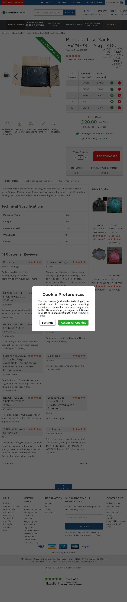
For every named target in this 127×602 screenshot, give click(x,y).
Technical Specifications (38, 179)
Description (11, 179)
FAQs (26, 504)
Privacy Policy (9, 522)
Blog (47, 504)
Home (4, 33)
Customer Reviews (68, 179)
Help (62, 2)
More (111, 24)
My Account (94, 2)
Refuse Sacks (17, 33)
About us (48, 501)
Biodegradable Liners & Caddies (35, 24)
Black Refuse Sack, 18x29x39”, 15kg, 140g (46, 33)
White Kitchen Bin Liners (92, 24)
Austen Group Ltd (73, 566)
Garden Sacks (30, 538)
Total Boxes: (80, 152)
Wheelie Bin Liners (54, 24)
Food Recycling (31, 540)
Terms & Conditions (76, 533)
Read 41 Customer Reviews (80, 59)
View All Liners (16, 24)
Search (69, 12)
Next (83, 461)
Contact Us (8, 510)
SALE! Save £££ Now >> (13, 2)
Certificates (29, 535)
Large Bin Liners (73, 24)
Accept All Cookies (73, 323)
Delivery (47, 2)
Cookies (7, 525)
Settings (47, 323)
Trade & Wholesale (32, 507)
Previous (7, 461)
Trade (76, 2)
